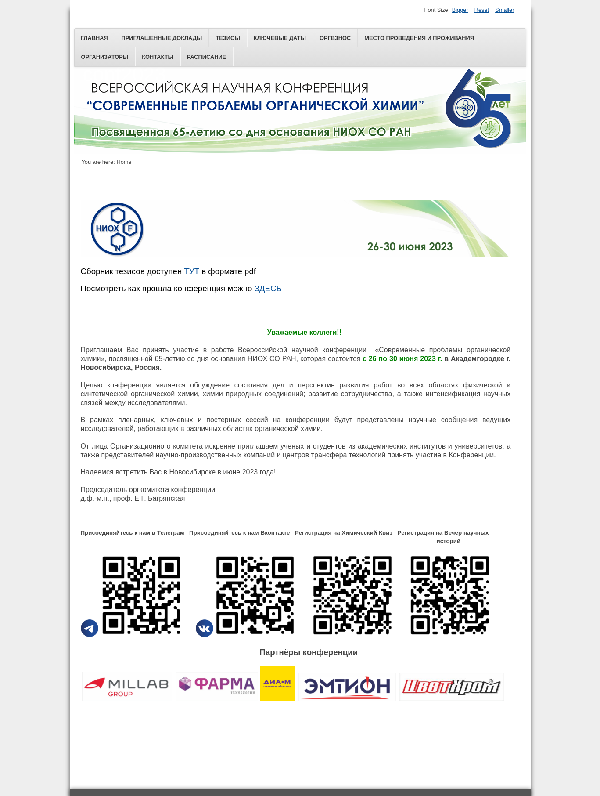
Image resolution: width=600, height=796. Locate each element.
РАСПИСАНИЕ (206, 57)
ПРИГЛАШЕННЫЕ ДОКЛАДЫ (162, 38)
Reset (481, 10)
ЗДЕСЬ (268, 287)
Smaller (504, 10)
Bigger (460, 10)
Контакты (157, 57)
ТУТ (192, 271)
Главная (94, 38)
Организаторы (105, 57)
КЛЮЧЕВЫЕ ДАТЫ (280, 38)
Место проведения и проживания (419, 38)
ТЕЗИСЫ (228, 38)
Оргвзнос (335, 38)
